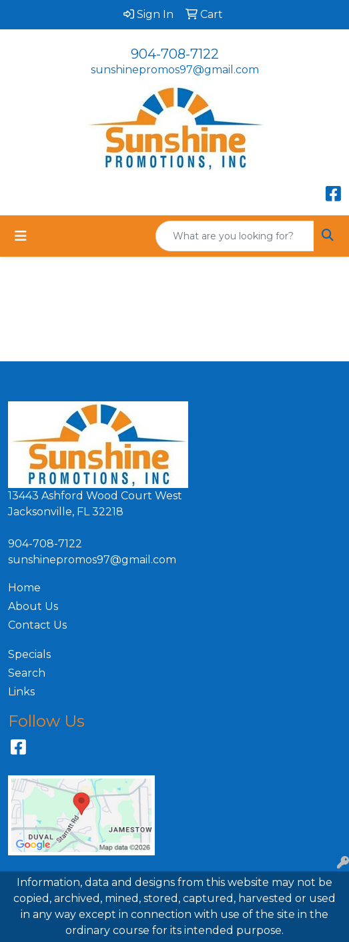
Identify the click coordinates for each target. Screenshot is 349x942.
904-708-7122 (175, 54)
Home (24, 587)
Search (26, 673)
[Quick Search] (234, 236)
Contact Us (37, 625)
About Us (33, 606)
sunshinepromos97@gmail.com (175, 69)
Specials (29, 654)
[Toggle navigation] (21, 236)
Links (21, 691)
